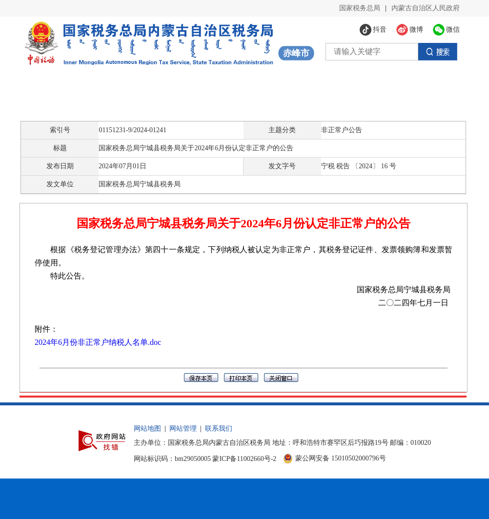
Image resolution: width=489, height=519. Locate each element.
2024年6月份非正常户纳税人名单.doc (98, 342)
